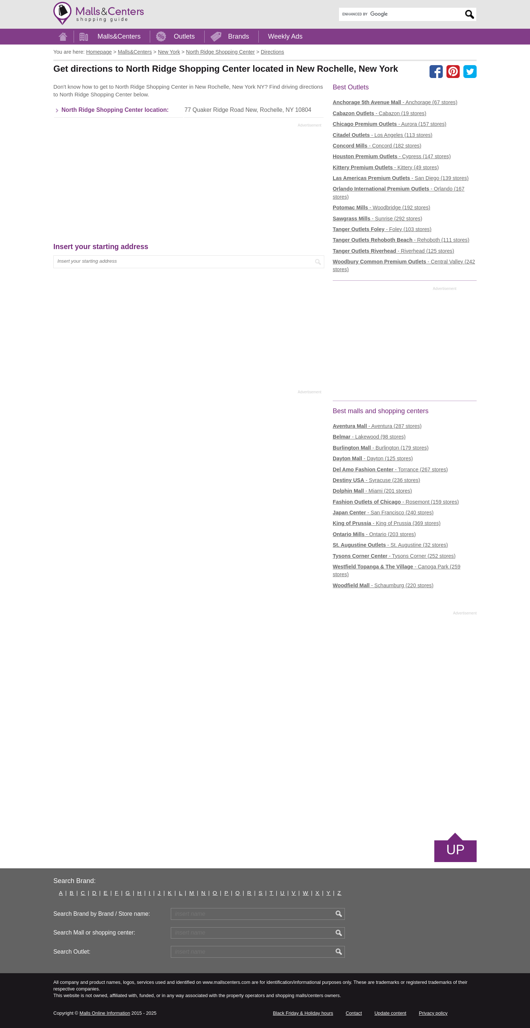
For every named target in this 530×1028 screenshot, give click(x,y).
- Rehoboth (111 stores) (401, 240)
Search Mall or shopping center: (94, 932)
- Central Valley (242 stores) (404, 265)
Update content (390, 1013)
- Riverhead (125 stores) (393, 251)
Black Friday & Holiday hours (303, 1013)
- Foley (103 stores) (382, 229)
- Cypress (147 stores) (392, 156)
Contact (354, 1013)
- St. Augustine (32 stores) (390, 545)
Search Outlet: (72, 952)
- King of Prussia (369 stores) (387, 523)
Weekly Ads (285, 36)
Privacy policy (433, 1013)
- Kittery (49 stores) (386, 167)
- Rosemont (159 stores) (396, 502)
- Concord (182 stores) (377, 146)
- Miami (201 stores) (372, 491)
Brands (238, 36)
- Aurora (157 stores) (389, 124)
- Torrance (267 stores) (390, 469)
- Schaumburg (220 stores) (383, 585)
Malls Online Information (105, 1013)
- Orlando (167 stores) (398, 192)
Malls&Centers (119, 36)
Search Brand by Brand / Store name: (101, 914)
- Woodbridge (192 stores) (381, 207)
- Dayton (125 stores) (373, 458)
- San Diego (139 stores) (401, 178)
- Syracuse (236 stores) (376, 480)
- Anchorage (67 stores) (395, 102)
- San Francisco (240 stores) (383, 512)
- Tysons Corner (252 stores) (394, 556)
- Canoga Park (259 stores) (396, 570)
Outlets (184, 36)
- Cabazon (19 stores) (379, 113)
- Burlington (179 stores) (381, 448)
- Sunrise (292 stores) (377, 218)
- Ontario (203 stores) (374, 534)
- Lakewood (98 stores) (369, 437)
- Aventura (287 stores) (377, 426)
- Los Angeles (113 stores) (382, 135)
